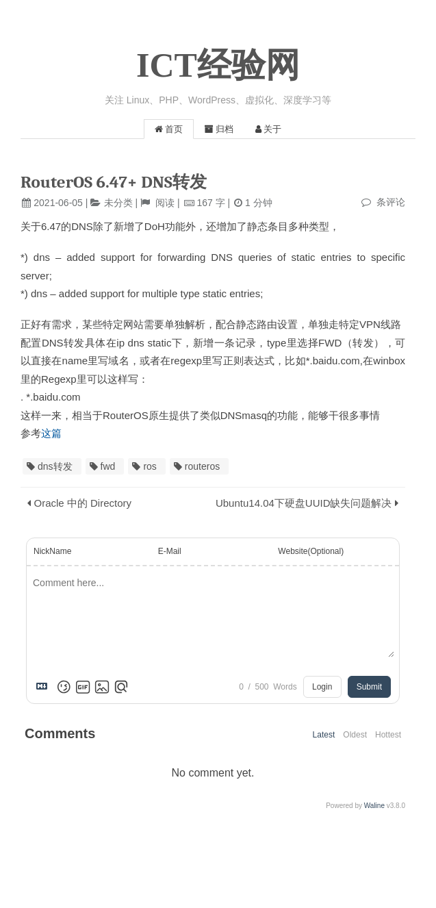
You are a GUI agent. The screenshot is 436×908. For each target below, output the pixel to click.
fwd (108, 466)
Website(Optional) (311, 551)
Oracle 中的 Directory (83, 503)
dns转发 (55, 466)
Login (322, 687)
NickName (52, 551)
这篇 (51, 433)
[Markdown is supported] (44, 687)
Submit (369, 687)
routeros (202, 466)
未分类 (118, 202)
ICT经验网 (218, 65)
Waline (374, 805)
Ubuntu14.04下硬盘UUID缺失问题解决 (304, 503)
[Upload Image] (102, 687)
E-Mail (169, 551)
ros (149, 466)
